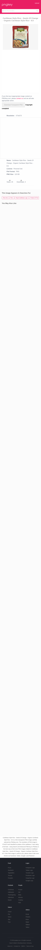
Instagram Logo (30, 867)
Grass (9, 917)
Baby (19, 895)
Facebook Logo (30, 875)
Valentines (11, 897)
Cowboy (20, 900)
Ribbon (28, 924)
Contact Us (17, 946)
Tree (9, 922)
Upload (37, 3)
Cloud (9, 911)
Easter (10, 900)
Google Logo (29, 880)
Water (27, 922)
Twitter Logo (29, 870)
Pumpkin (10, 878)
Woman (20, 897)
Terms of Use (30, 946)
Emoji (27, 914)
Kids (19, 902)
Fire (9, 914)
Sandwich (11, 870)
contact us (19, 98)
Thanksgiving (12, 895)
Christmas (11, 889)
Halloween (11, 892)
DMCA (23, 946)
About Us (9, 946)
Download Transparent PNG (13, 105)
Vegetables (11, 873)
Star (9, 919)
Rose (27, 919)
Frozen (20, 889)
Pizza (9, 867)
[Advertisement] (20, 71)
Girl (19, 892)
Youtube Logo (30, 873)
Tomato (10, 875)
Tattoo (27, 927)
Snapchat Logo (30, 878)
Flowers (28, 917)
